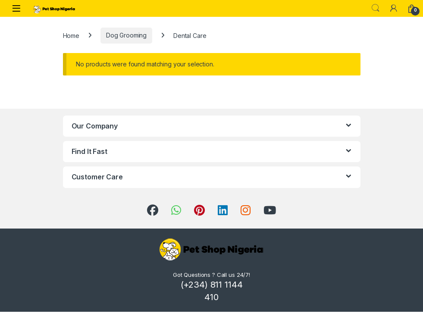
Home (71, 35)
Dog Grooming (126, 35)
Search (375, 8)
